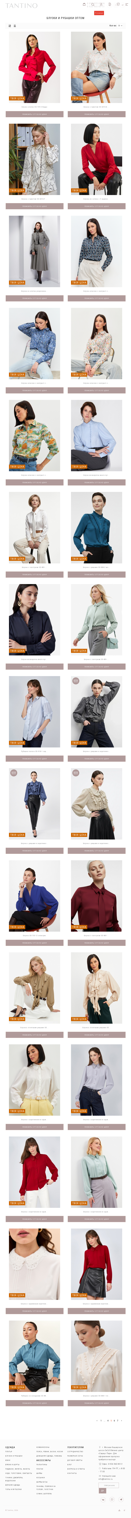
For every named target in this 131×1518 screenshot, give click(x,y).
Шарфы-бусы (42, 1482)
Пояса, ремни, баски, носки (49, 1452)
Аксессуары (43, 1460)
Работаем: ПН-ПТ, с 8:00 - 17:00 (112, 1470)
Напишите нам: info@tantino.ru (107, 1477)
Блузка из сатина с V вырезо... (97, 199)
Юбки (7, 1460)
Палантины (41, 1465)
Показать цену (34, 114)
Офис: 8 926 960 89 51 (111, 1464)
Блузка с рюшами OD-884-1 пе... (96, 1396)
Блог (69, 1465)
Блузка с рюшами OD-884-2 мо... (96, 567)
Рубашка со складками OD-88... (34, 1396)
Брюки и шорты (12, 1465)
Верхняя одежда (12, 1485)
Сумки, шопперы (44, 1494)
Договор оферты (74, 1460)
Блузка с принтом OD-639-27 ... (34, 199)
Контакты (72, 1473)
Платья (8, 1452)
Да (102, 1491)
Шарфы (39, 1473)
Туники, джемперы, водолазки (14, 1479)
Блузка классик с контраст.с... (97, 291)
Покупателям (75, 1447)
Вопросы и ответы (76, 1469)
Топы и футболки (13, 1489)
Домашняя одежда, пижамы (49, 1456)
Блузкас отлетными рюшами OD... (34, 1028)
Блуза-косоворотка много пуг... (97, 475)
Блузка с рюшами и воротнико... (96, 751)
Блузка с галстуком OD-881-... (34, 567)
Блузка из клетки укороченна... (34, 291)
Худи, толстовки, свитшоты (18, 1473)
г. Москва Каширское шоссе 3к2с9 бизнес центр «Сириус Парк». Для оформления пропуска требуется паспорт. (111, 1453)
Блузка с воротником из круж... (34, 1120)
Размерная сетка (75, 1456)
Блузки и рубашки (13, 1456)
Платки (39, 1469)
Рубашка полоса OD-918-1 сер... (34, 751)
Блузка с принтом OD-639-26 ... (97, 107)
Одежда (10, 1447)
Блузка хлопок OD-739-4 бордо (34, 107)
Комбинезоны (43, 1447)
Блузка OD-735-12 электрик (34, 935)
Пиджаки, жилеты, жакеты (17, 1469)
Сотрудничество (75, 1452)
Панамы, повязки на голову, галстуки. (46, 1487)
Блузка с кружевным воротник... (34, 1304)
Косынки (40, 1478)
